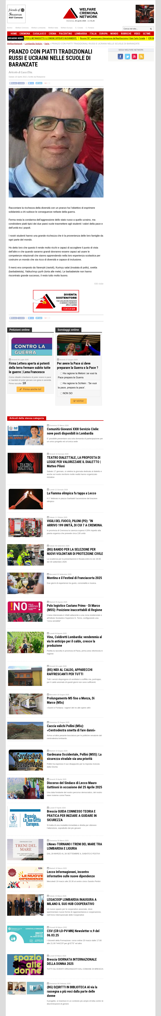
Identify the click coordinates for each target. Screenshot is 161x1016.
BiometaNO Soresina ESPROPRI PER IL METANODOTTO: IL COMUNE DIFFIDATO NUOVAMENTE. (41, 38)
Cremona (25, 33)
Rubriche (126, 33)
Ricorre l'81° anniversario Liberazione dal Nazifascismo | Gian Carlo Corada (116, 38)
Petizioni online (19, 329)
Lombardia (81, 33)
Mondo (114, 33)
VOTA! (78, 401)
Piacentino (65, 33)
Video (137, 33)
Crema (52, 33)
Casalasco (39, 33)
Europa (103, 33)
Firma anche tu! (30, 389)
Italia (93, 33)
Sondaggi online (68, 329)
